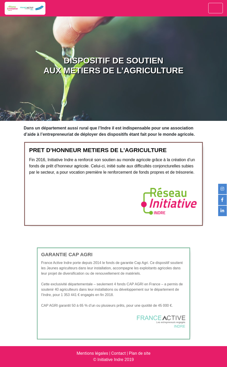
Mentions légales (92, 353)
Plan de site (139, 353)
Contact (118, 353)
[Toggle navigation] (215, 8)
